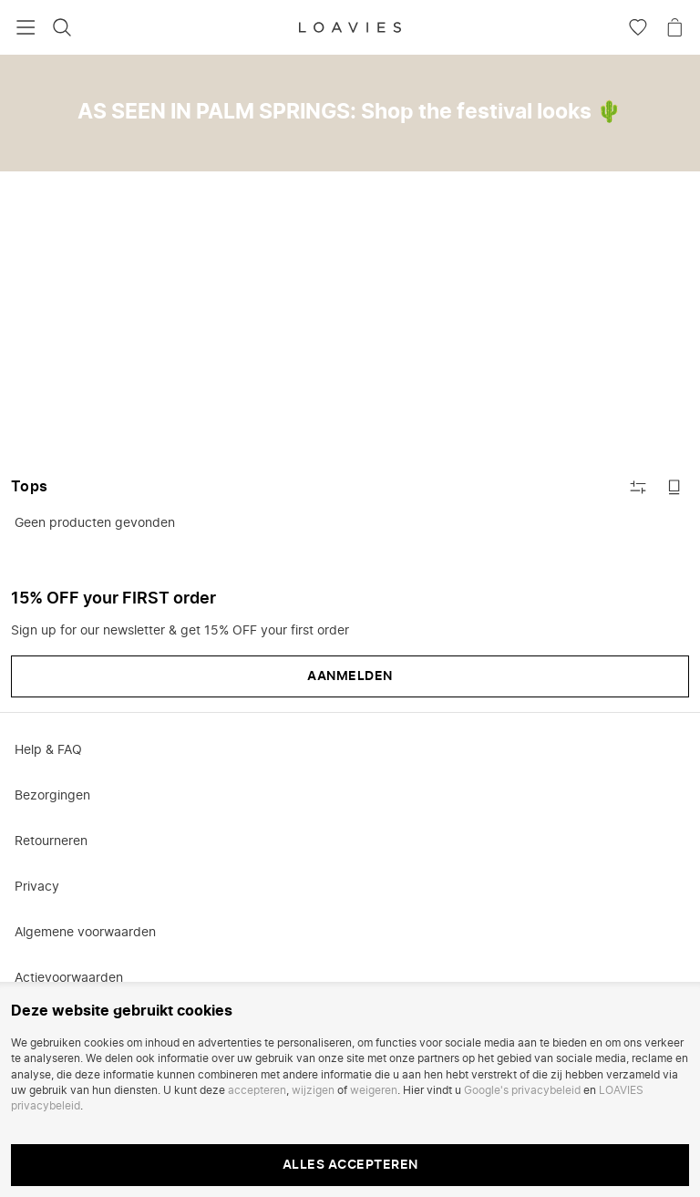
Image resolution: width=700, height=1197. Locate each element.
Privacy (37, 887)
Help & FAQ (48, 750)
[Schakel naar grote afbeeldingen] (674, 487)
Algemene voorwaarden (85, 932)
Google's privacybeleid (522, 1090)
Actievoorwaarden (69, 978)
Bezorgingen (52, 795)
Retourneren (51, 841)
